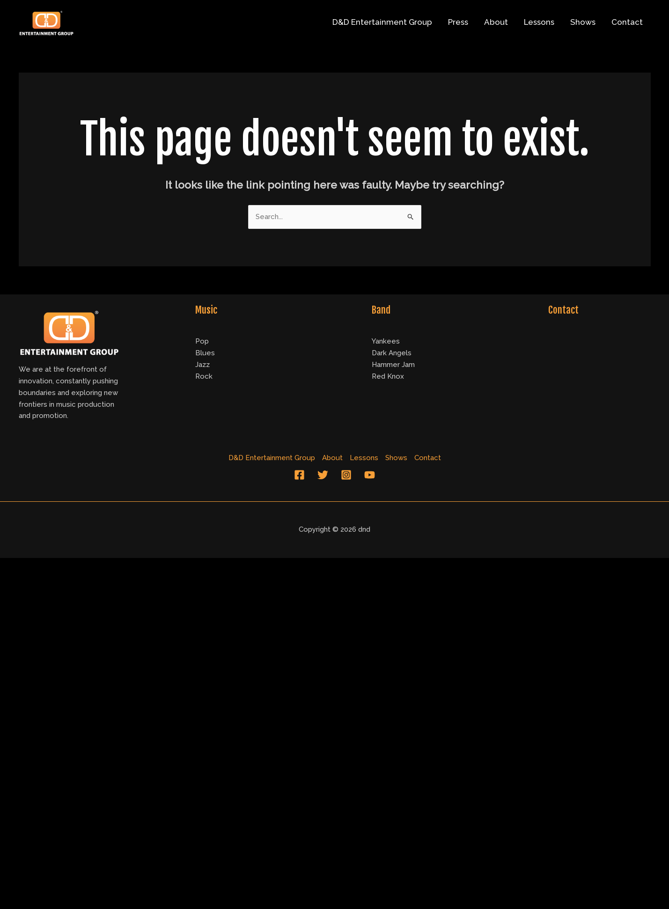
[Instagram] (346, 474)
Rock (204, 376)
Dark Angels (392, 353)
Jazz (202, 364)
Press (458, 22)
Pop (202, 341)
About (496, 22)
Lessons (539, 22)
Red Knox (388, 376)
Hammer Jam (393, 364)
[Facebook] (299, 474)
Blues (205, 353)
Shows (582, 22)
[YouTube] (369, 474)
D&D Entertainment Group (382, 22)
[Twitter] (322, 474)
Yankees (386, 341)
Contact (627, 22)
